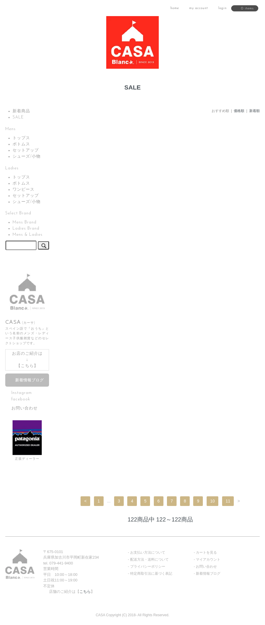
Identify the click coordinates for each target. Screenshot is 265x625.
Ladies (12, 168)
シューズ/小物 (27, 156)
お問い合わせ (24, 408)
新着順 (254, 111)
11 (228, 501)
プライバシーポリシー (147, 566)
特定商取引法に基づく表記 (151, 573)
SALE (18, 117)
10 (212, 501)
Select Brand (18, 213)
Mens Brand (24, 222)
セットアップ (26, 150)
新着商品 (21, 111)
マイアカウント (208, 559)
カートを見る (206, 552)
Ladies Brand (26, 228)
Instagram (21, 393)
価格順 (239, 111)
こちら (27, 366)
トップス (21, 138)
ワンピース (23, 189)
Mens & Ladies (28, 235)
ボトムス (21, 144)
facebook (20, 399)
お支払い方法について (147, 552)
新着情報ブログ (29, 380)
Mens (10, 129)
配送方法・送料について (149, 559)
